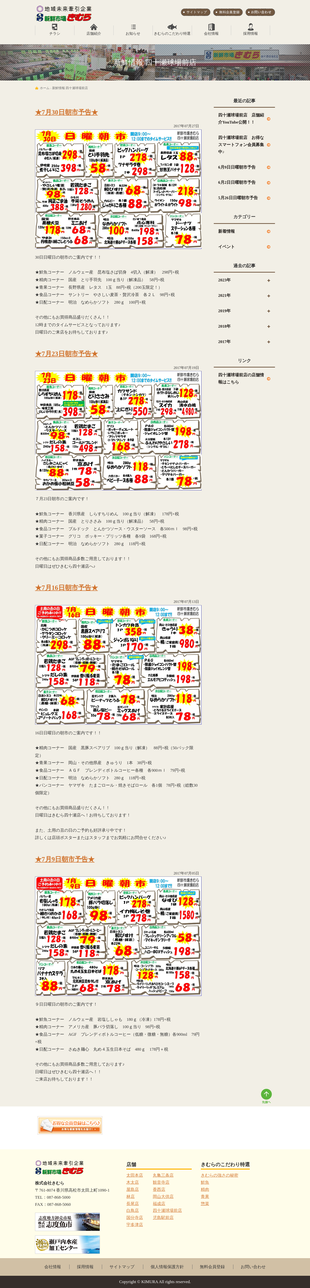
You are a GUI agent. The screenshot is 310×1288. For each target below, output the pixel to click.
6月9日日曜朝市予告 (237, 167)
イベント (226, 246)
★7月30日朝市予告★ (66, 112)
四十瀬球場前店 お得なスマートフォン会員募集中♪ (241, 144)
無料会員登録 (212, 1267)
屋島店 (132, 1189)
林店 (130, 1196)
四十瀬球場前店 (167, 1210)
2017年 (224, 341)
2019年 (224, 311)
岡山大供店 (163, 1196)
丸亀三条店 (163, 1175)
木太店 (132, 1182)
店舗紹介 (93, 33)
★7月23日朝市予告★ (66, 353)
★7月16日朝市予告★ (66, 587)
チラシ (54, 33)
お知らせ (133, 33)
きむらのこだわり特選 (172, 33)
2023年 (224, 280)
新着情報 (226, 231)
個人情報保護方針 (167, 1267)
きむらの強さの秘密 (219, 1175)
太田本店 (134, 1175)
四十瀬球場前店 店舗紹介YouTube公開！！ (241, 119)
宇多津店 (134, 1224)
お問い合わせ (253, 1267)
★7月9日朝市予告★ (65, 859)
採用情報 (250, 33)
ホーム (44, 88)
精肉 (205, 1189)
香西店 (159, 1189)
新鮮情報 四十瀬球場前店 (70, 88)
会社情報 (211, 33)
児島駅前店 (163, 1217)
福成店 (159, 1203)
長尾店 (132, 1203)
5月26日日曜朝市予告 (238, 198)
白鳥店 (132, 1210)
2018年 (224, 326)
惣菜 (205, 1203)
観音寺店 (161, 1182)
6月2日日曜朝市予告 (237, 182)
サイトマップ (121, 1267)
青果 (205, 1196)
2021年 (224, 295)
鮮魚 (205, 1182)
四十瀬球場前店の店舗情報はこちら (241, 378)
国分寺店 (134, 1217)
